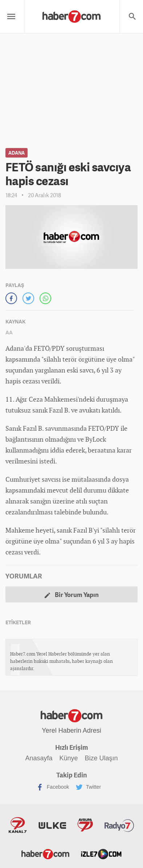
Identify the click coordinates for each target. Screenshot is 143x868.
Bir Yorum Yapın (72, 594)
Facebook (53, 787)
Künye (68, 758)
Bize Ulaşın (101, 758)
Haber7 (45, 853)
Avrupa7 (85, 825)
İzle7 (101, 853)
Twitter (88, 787)
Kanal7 (18, 825)
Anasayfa (39, 758)
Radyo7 (119, 825)
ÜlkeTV (52, 825)
